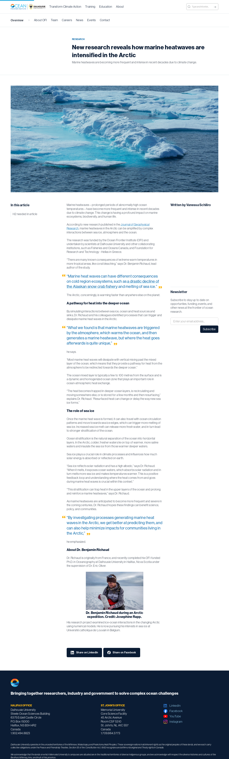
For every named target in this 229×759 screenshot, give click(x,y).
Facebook (176, 711)
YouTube (175, 716)
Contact (105, 20)
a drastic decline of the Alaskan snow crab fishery (113, 284)
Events (91, 20)
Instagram (176, 722)
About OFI (40, 20)
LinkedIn (175, 706)
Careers (67, 20)
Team (54, 20)
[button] (65, 6)
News (79, 20)
